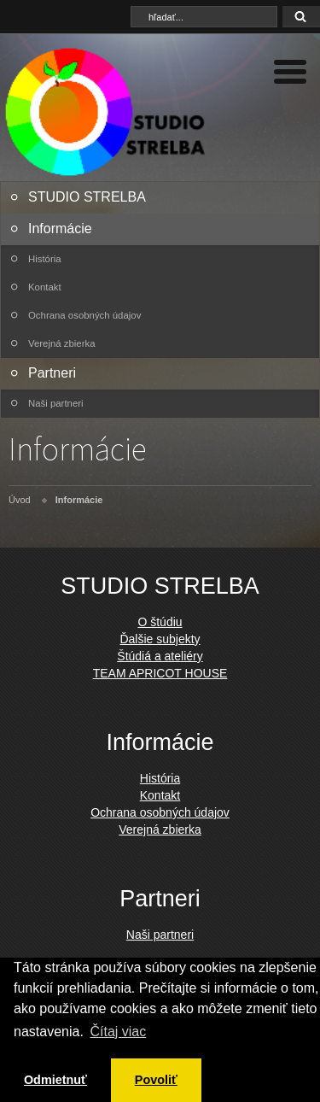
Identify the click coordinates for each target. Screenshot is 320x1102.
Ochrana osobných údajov (84, 315)
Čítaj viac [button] (118, 1031)
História (44, 259)
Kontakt (44, 287)
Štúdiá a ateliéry (159, 656)
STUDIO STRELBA (87, 197)
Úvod (20, 500)
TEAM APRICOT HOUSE (160, 673)
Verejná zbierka (62, 343)
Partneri (52, 373)
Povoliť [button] (156, 1080)
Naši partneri (56, 403)
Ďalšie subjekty (159, 639)
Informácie (60, 228)
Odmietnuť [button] (55, 1080)
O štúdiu (159, 622)
